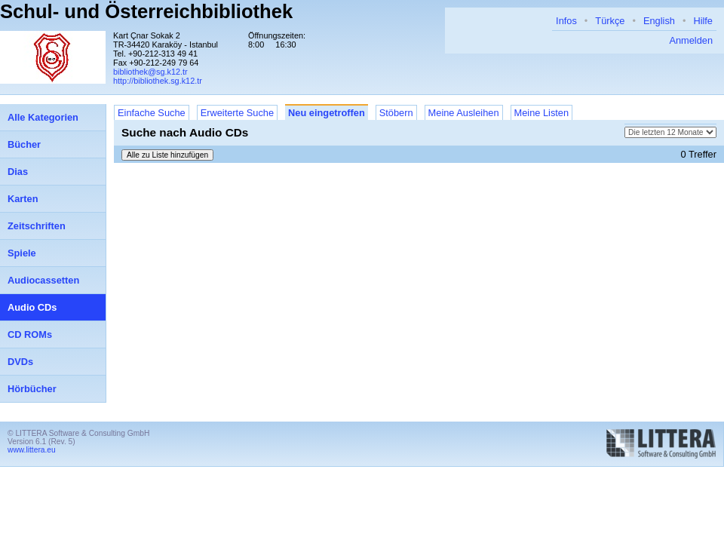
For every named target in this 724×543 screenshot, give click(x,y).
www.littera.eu (32, 450)
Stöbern (396, 112)
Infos (566, 20)
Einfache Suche (152, 112)
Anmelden (691, 40)
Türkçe (609, 20)
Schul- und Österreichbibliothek (146, 11)
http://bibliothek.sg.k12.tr (157, 80)
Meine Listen (541, 112)
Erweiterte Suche (237, 112)
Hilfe (703, 20)
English (659, 20)
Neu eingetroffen (326, 112)
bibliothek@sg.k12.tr (150, 71)
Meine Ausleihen (463, 112)
